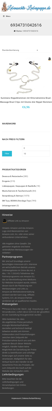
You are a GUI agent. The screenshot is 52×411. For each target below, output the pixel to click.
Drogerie (6, 181)
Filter (7, 153)
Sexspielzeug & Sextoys (12, 196)
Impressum (16, 398)
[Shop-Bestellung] (20, 50)
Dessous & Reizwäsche (12, 176)
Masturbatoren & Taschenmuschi (17, 191)
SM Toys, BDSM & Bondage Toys (16, 201)
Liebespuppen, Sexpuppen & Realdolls (19, 186)
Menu (6, 16)
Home (18, 31)
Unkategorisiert (9, 205)
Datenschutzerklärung (31, 398)
